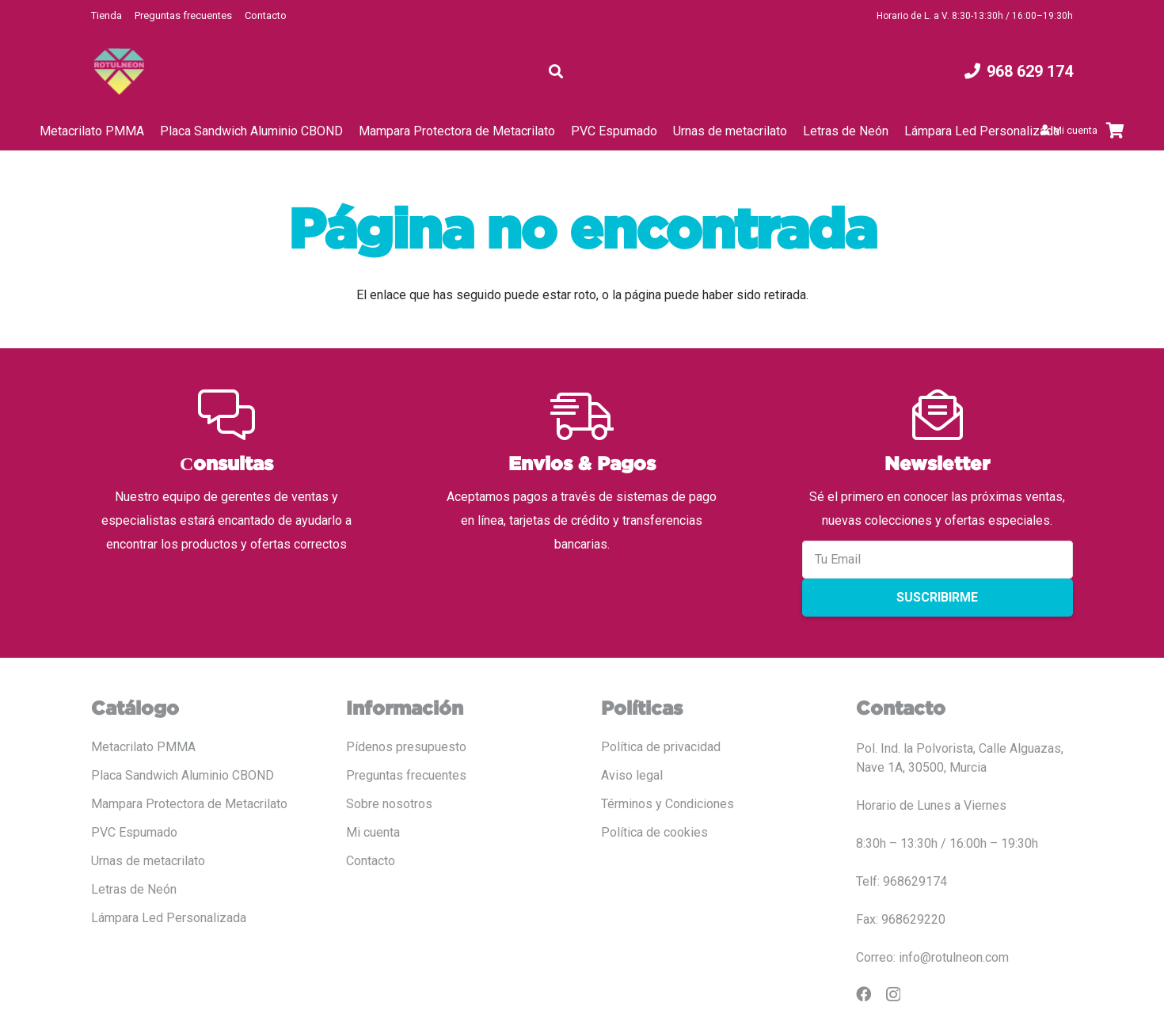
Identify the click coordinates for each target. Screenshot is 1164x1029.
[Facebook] (863, 993)
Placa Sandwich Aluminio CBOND (182, 775)
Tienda (106, 15)
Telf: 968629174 (901, 881)
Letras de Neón (134, 889)
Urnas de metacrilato (148, 860)
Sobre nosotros (389, 803)
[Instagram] (893, 994)
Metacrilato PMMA (143, 746)
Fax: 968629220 (900, 919)
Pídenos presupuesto (406, 746)
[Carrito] (1114, 130)
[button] (556, 71)
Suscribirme (937, 597)
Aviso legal (632, 775)
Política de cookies (654, 832)
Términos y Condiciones (667, 803)
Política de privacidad (661, 746)
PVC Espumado (134, 832)
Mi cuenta (373, 832)
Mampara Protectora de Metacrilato (189, 803)
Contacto (266, 15)
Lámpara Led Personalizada (168, 917)
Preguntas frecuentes (183, 15)
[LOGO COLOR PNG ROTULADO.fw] (119, 71)
